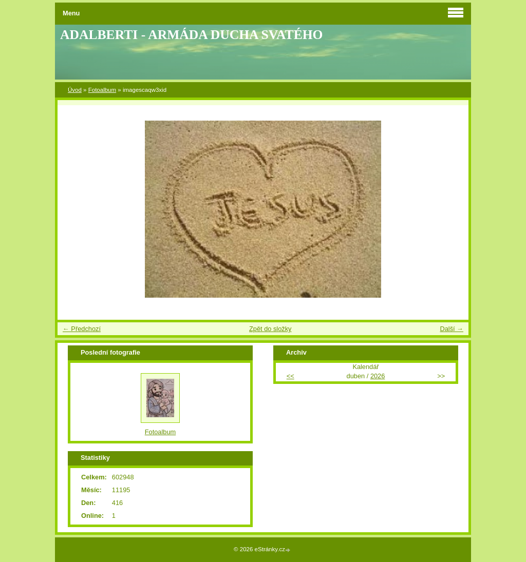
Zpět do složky (270, 329)
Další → (451, 329)
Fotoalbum (102, 90)
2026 (377, 376)
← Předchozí (82, 329)
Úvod (75, 90)
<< (290, 376)
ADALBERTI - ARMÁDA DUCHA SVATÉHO (191, 34)
